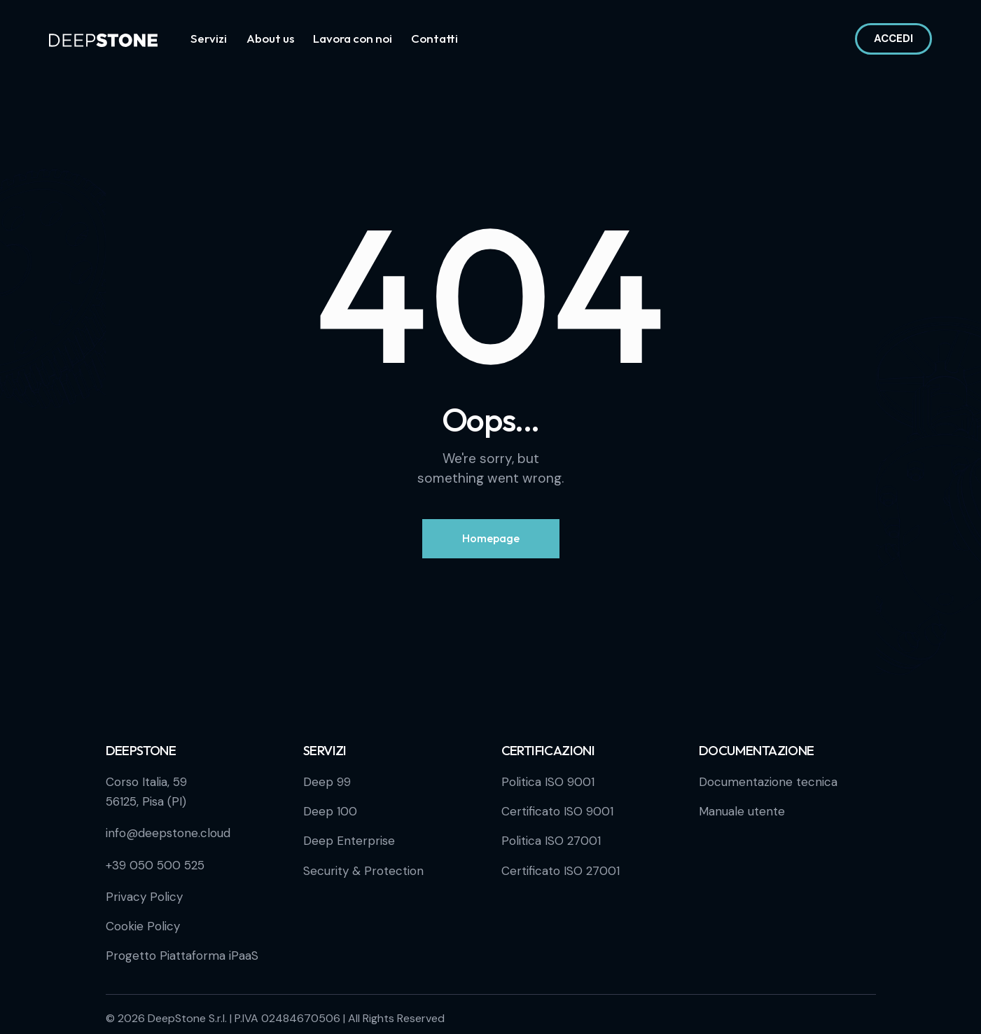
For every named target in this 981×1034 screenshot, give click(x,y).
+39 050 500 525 (155, 865)
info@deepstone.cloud (168, 833)
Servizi (325, 750)
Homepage (491, 538)
